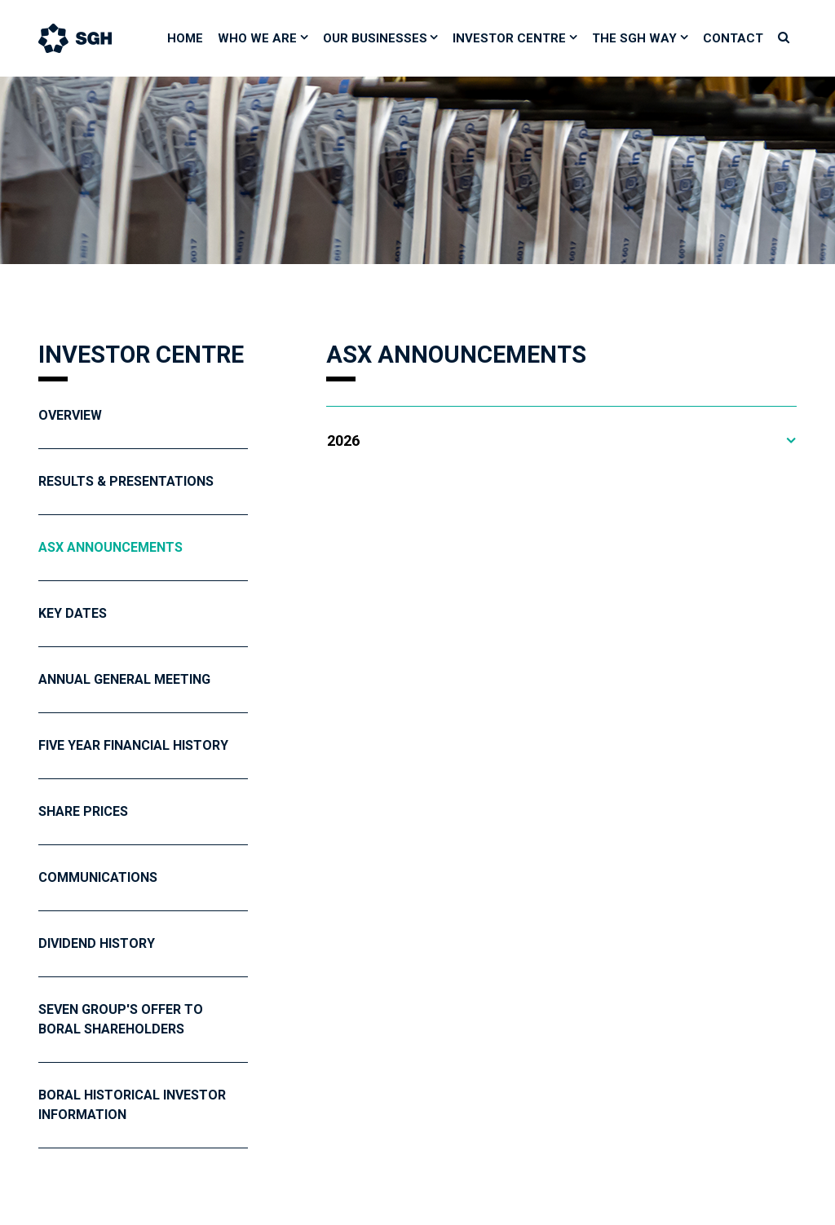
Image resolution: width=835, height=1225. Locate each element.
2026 (343, 440)
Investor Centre (509, 38)
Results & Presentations (126, 481)
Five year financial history (133, 745)
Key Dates (72, 613)
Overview (70, 415)
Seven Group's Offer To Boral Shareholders (120, 1019)
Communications (97, 877)
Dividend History (96, 943)
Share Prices (83, 811)
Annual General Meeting (124, 679)
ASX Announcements (110, 547)
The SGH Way (634, 38)
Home (185, 38)
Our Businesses (375, 38)
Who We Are (257, 38)
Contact (733, 38)
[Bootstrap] (91, 38)
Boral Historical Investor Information (132, 1104)
